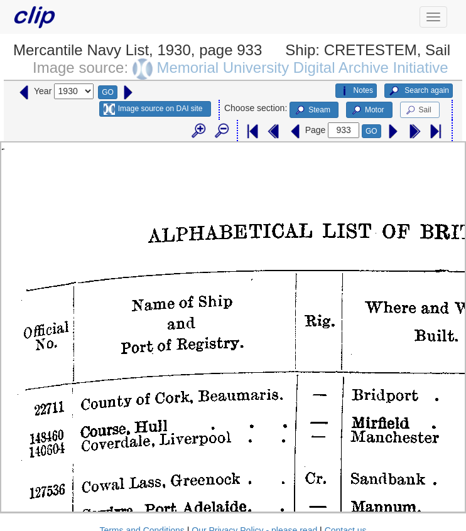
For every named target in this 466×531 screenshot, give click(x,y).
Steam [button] (312, 110)
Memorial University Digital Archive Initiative (302, 67)
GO (108, 92)
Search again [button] (418, 91)
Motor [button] (367, 110)
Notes (356, 91)
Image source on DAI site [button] (153, 109)
